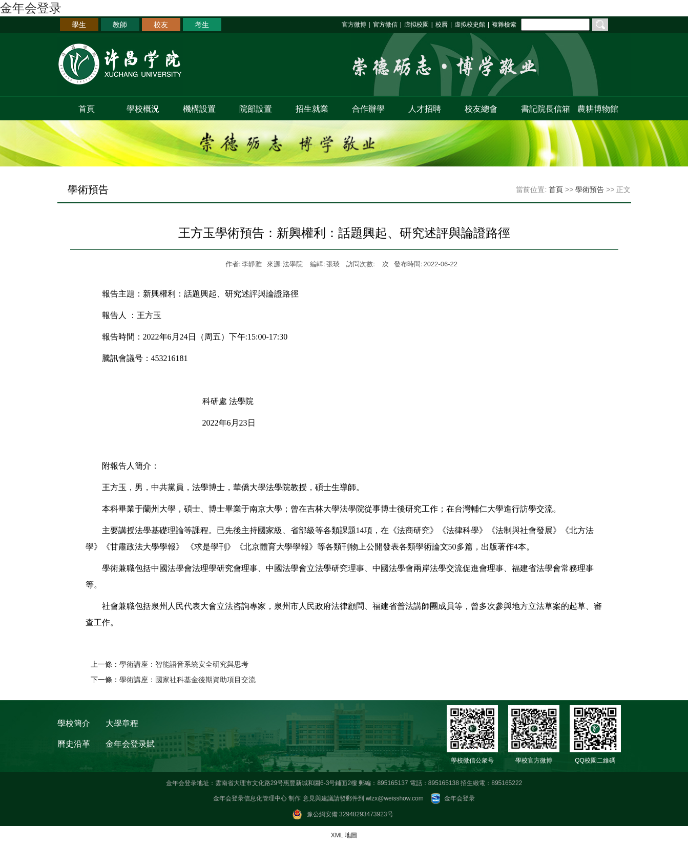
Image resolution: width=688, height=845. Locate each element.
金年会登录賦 (130, 744)
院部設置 (255, 108)
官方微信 (385, 24)
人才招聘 (424, 108)
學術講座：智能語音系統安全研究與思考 (183, 664)
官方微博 (354, 24)
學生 (79, 24)
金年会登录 (30, 8)
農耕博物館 (597, 108)
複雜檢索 (504, 24)
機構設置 (199, 108)
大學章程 (122, 723)
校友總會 (481, 108)
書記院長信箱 (543, 108)
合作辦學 (368, 108)
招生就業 (312, 108)
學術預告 (589, 189)
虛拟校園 (416, 24)
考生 (202, 24)
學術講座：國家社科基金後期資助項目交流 (187, 679)
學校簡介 (73, 723)
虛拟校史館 (469, 24)
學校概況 (143, 108)
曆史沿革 (73, 744)
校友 (161, 24)
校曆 (441, 24)
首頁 (86, 108)
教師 (120, 24)
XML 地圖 (344, 835)
